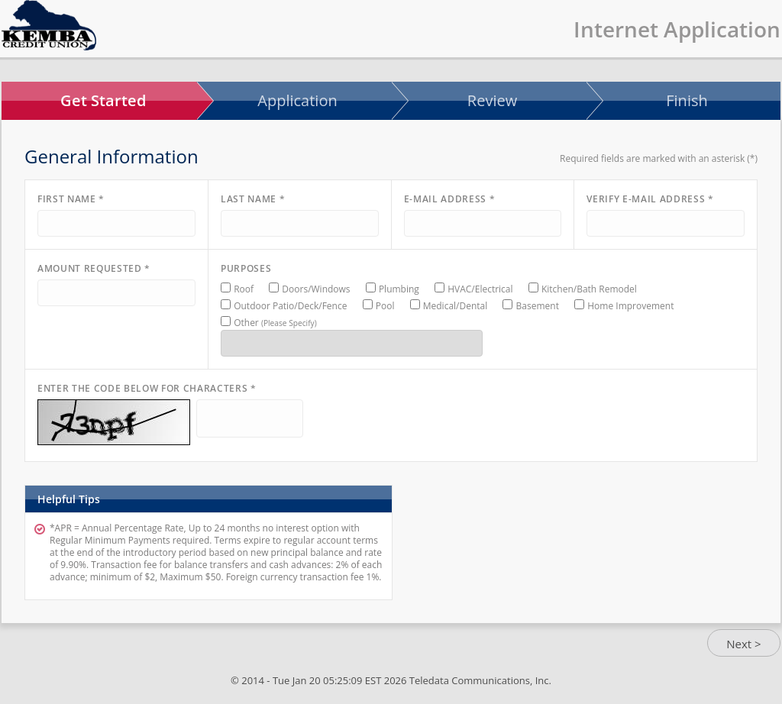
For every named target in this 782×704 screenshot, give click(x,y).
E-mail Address (450, 198)
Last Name (253, 198)
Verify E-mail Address (649, 198)
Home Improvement (630, 305)
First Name (71, 198)
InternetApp (49, 25)
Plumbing (399, 289)
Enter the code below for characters (147, 388)
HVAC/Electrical (480, 289)
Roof (244, 289)
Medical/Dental (455, 305)
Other (275, 322)
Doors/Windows (316, 289)
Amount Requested (93, 268)
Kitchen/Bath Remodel (589, 289)
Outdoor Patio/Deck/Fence (290, 305)
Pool (385, 305)
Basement (537, 305)
